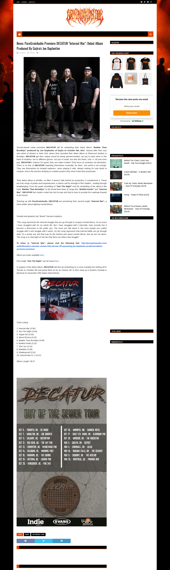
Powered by (131, 121)
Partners (24, 2)
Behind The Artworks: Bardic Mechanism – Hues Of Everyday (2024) (137, 208)
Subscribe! (131, 113)
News (27, 534)
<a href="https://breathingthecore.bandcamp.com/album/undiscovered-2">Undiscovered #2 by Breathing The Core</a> (131, 274)
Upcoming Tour (38, 534)
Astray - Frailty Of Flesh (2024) (136, 195)
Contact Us (32, 2)
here (42, 255)
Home (18, 2)
